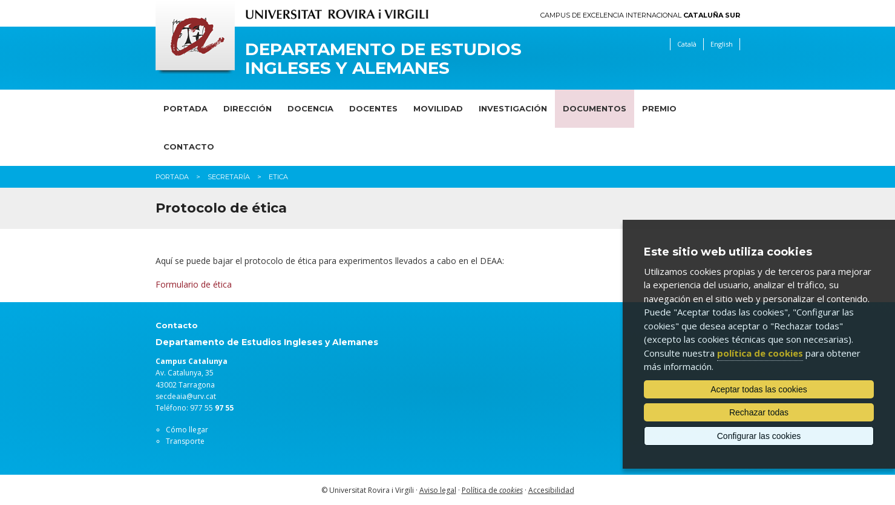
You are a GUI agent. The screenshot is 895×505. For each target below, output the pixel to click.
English (721, 43)
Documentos (594, 108)
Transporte (185, 441)
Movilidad (438, 108)
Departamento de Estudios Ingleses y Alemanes (383, 59)
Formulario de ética (194, 284)
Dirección (247, 108)
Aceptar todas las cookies (758, 389)
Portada (185, 108)
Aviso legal (437, 490)
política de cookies (760, 353)
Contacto (188, 146)
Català (687, 43)
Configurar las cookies (759, 436)
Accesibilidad (551, 490)
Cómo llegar (187, 429)
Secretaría (229, 177)
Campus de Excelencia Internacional (640, 15)
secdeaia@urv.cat (186, 396)
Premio (659, 108)
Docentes (373, 108)
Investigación (513, 108)
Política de (492, 490)
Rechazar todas (758, 412)
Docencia (310, 108)
